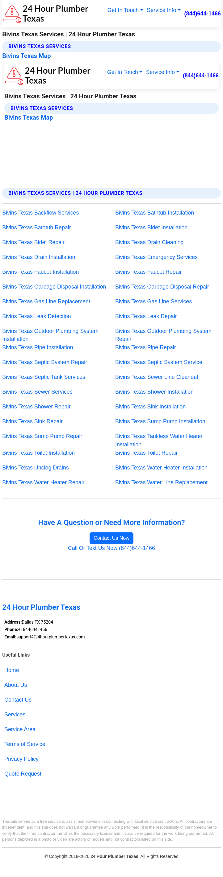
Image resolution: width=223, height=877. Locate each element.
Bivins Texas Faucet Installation (40, 272)
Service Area (20, 729)
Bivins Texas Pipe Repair (145, 347)
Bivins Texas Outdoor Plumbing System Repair (163, 335)
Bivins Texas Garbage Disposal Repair (162, 287)
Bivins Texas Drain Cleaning (149, 242)
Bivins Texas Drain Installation (38, 257)
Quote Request (22, 774)
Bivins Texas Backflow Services (40, 213)
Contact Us (18, 700)
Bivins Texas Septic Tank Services (43, 377)
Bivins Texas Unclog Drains (35, 468)
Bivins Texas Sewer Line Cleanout (156, 377)
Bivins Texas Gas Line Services (153, 301)
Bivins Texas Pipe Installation (37, 347)
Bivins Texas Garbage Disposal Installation (54, 287)
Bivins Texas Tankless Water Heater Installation (159, 440)
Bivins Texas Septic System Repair (44, 362)
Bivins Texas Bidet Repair (33, 242)
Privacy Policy (21, 759)
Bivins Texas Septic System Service (158, 362)
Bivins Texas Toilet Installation (38, 453)
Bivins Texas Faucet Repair (148, 272)
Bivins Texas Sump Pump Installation (160, 421)
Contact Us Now (111, 538)
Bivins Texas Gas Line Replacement (46, 301)
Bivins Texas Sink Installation (150, 407)
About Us (15, 685)
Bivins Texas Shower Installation (154, 392)
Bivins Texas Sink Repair (32, 421)
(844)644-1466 (202, 13)
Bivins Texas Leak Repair (146, 316)
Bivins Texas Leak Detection (36, 316)
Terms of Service (24, 744)
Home (11, 670)
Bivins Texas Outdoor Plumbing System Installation (50, 335)
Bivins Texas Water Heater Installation (161, 468)
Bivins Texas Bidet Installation (151, 227)
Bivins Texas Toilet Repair (146, 453)
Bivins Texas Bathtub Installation (154, 213)
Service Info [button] (161, 10)
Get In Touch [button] (123, 10)
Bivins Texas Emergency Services (156, 257)
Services (14, 714)
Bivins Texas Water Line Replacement (161, 482)
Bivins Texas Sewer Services (37, 392)
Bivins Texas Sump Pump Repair (42, 436)
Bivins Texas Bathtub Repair (36, 227)
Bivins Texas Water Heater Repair (43, 482)
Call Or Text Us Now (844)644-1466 (111, 548)
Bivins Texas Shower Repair (36, 407)
